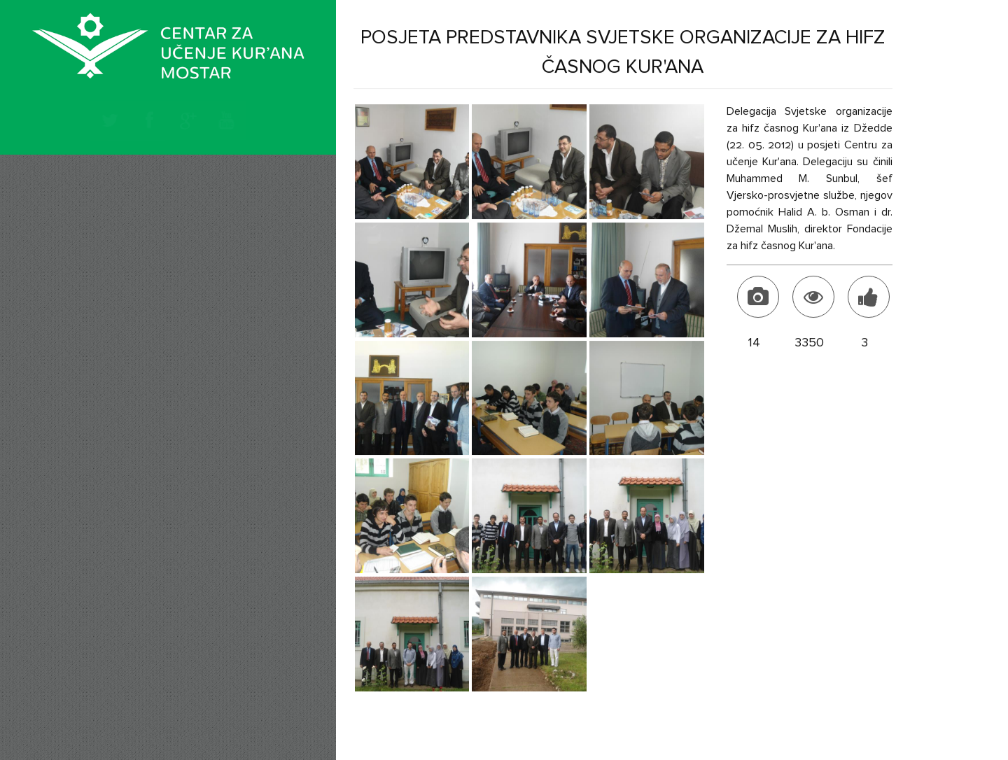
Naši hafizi (127, 325)
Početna (120, 190)
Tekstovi (120, 284)
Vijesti (112, 248)
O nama (118, 217)
